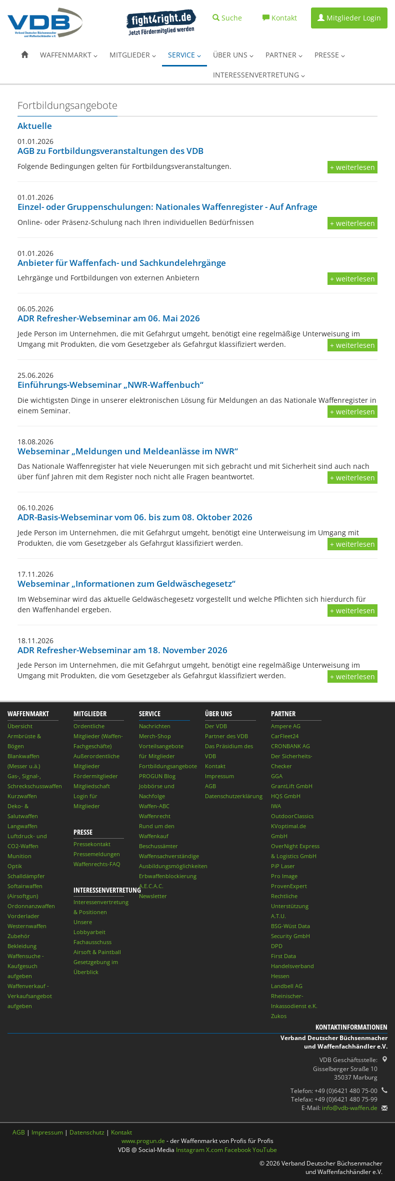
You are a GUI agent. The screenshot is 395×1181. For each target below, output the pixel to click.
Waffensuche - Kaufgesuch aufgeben (26, 966)
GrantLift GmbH (291, 786)
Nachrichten (154, 726)
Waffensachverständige (169, 856)
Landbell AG (286, 986)
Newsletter (153, 896)
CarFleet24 (284, 736)
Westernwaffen (27, 926)
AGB (210, 786)
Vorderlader (24, 916)
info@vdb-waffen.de (350, 1108)
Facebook (237, 1150)
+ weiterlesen (352, 167)
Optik (15, 866)
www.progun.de (143, 1141)
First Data (283, 956)
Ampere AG (285, 726)
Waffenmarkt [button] (69, 54)
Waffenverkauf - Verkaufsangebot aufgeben (30, 996)
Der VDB (216, 726)
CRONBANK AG (290, 746)
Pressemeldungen (97, 854)
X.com (214, 1150)
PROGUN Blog (157, 776)
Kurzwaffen (22, 796)
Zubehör (19, 936)
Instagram (190, 1150)
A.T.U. (278, 916)
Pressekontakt (92, 844)
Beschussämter (158, 846)
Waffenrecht (154, 816)
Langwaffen (23, 826)
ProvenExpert (289, 886)
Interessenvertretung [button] (259, 74)
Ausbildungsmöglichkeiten (173, 866)
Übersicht (20, 726)
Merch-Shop (155, 736)
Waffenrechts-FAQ (97, 864)
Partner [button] (284, 54)
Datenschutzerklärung (233, 796)
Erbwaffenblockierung (167, 876)
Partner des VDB (226, 736)
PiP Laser (283, 866)
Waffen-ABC (154, 806)
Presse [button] (329, 54)
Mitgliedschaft (92, 786)
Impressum (219, 776)
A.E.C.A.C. (151, 886)
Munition (20, 856)
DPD (276, 946)
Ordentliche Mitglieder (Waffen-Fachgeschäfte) (98, 736)
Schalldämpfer (26, 876)
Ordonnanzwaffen (31, 906)
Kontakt (215, 766)
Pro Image (284, 876)
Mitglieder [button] (133, 54)
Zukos (278, 1016)
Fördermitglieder (96, 776)
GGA (276, 776)
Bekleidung (22, 946)
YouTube (264, 1150)
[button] (24, 55)
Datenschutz (87, 1132)
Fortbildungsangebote (168, 766)
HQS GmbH (285, 796)
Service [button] (184, 54)
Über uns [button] (233, 54)
